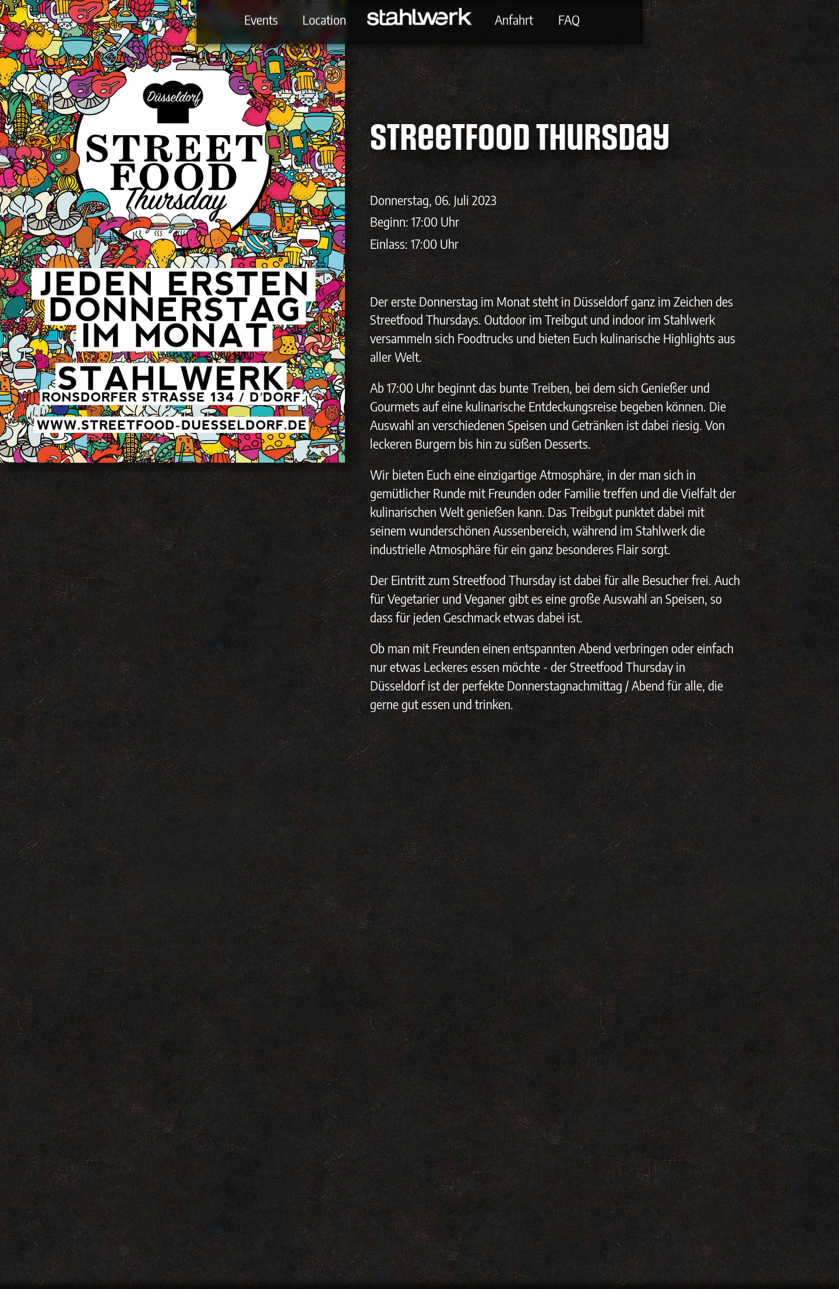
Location (324, 19)
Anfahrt (514, 19)
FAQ (569, 19)
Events (261, 19)
